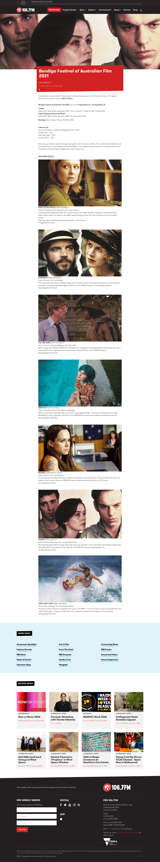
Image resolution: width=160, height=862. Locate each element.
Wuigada (63, 664)
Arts (42, 89)
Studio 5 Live (65, 659)
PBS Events (106, 649)
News (83, 10)
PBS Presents (45, 83)
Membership (54, 9)
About (117, 10)
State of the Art (24, 659)
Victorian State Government (127, 832)
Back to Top (139, 856)
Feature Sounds (24, 649)
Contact (126, 10)
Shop (135, 10)
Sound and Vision (109, 654)
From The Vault (66, 649)
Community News (109, 644)
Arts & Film (64, 644)
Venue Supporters (109, 659)
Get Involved (105, 10)
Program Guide (69, 10)
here (109, 828)
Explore (92, 10)
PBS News (21, 654)
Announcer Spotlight (26, 644)
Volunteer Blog (24, 664)
